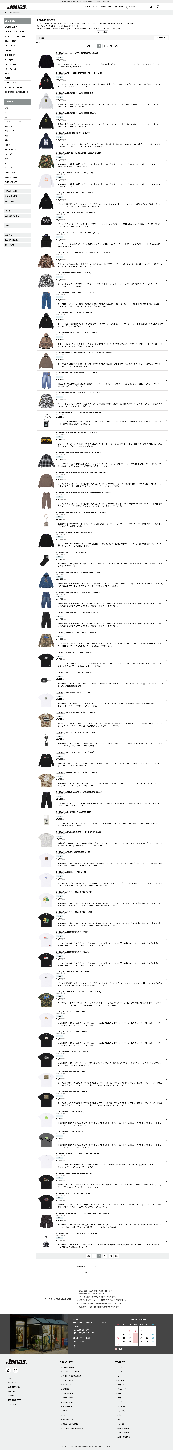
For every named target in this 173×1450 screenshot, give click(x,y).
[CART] (164, 6)
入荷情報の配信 (105, 7)
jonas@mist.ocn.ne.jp (87, 1333)
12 (111, 46)
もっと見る (102, 32)
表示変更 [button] (161, 38)
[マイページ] (8, 1370)
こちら (93, 1294)
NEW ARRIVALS (91, 7)
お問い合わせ (119, 7)
